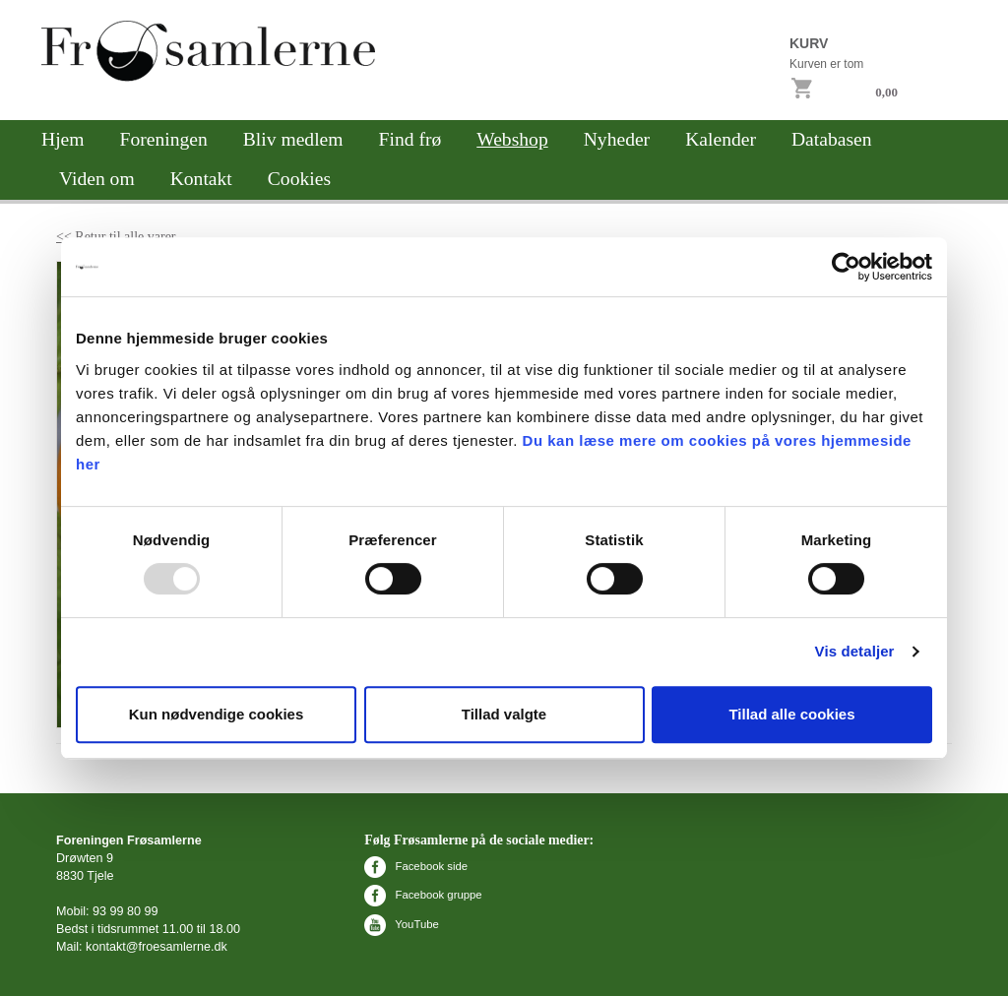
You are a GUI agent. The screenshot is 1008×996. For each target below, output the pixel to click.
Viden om (97, 178)
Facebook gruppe (422, 895)
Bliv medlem (293, 139)
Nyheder (617, 139)
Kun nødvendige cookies (216, 714)
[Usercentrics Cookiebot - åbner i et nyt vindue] (846, 266)
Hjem (63, 139)
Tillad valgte (504, 714)
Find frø (410, 139)
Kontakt (201, 178)
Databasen (831, 139)
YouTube (401, 924)
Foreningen (164, 139)
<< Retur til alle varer (116, 236)
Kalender (720, 139)
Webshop (511, 139)
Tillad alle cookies (791, 714)
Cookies (299, 178)
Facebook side (416, 866)
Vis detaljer (855, 651)
